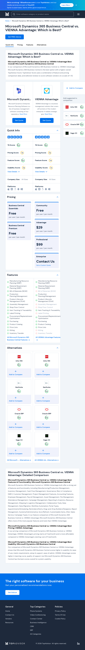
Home (7, 611)
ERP (31, 630)
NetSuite (19, 387)
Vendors (8, 619)
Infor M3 (19, 361)
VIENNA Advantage (46, 99)
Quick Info (10, 45)
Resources (9, 622)
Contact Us (9, 615)
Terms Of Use (60, 615)
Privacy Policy (60, 611)
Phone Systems (36, 611)
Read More (23, 114)
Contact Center (36, 619)
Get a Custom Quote (43, 265)
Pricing (20, 45)
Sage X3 (19, 440)
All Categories (35, 634)
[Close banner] (76, 5)
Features (29, 45)
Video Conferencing (38, 615)
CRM (32, 626)
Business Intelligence (38, 622)
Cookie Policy (60, 619)
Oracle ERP (19, 413)
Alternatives (41, 45)
